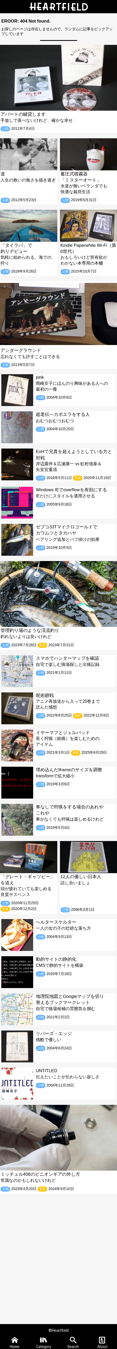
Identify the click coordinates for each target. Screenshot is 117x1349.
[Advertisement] (58, 1254)
